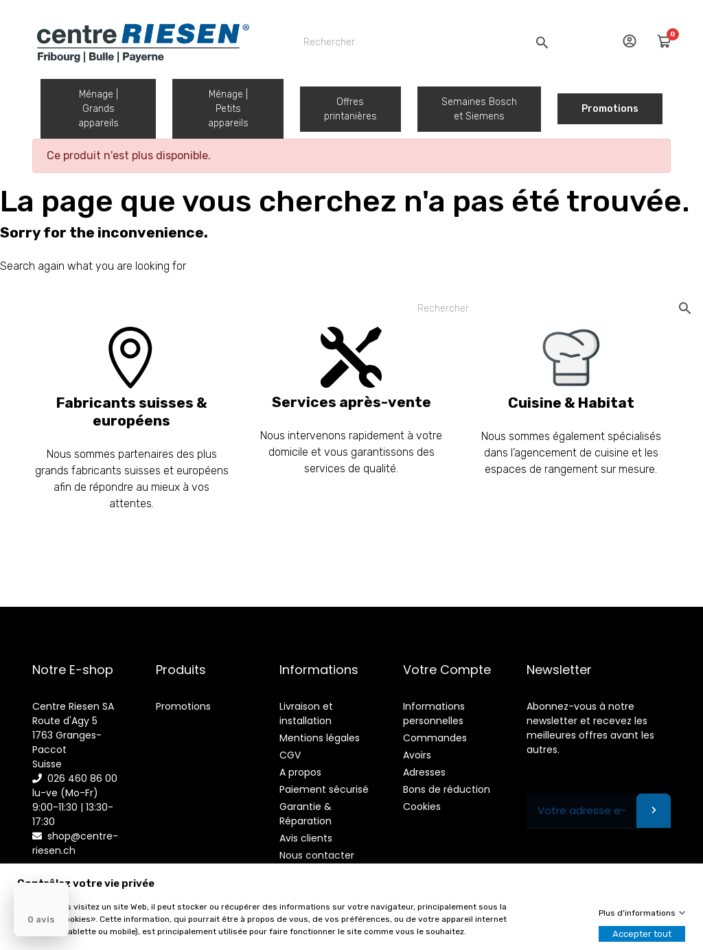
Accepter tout (641, 934)
